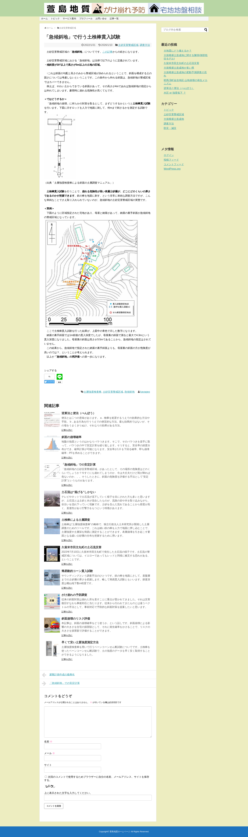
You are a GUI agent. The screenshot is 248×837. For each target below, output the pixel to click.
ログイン (169, 155)
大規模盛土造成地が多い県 (179, 67)
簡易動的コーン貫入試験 (77, 571)
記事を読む (67, 430)
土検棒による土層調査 (76, 519)
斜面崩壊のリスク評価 (76, 618)
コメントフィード (174, 164)
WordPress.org (172, 168)
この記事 (107, 51)
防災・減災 (170, 128)
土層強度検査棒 (92, 391)
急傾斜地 (129, 391)
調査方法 (145, 45)
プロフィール (86, 18)
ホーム (44, 18)
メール (49, 753)
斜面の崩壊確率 (71, 437)
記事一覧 (114, 18)
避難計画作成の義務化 (58, 674)
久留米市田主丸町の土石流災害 (81, 547)
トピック (55, 18)
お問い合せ (101, 18)
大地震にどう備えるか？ (178, 50)
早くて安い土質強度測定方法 (80, 642)
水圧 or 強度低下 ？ (175, 92)
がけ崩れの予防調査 (74, 594)
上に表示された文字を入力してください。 (68, 793)
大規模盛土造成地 (174, 119)
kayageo (145, 391)
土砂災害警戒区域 (128, 45)
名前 (48, 741)
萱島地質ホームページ (120, 831)
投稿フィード (171, 159)
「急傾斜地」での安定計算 (79, 464)
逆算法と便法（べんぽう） (79, 413)
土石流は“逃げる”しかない (79, 492)
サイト (48, 765)
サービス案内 (69, 18)
